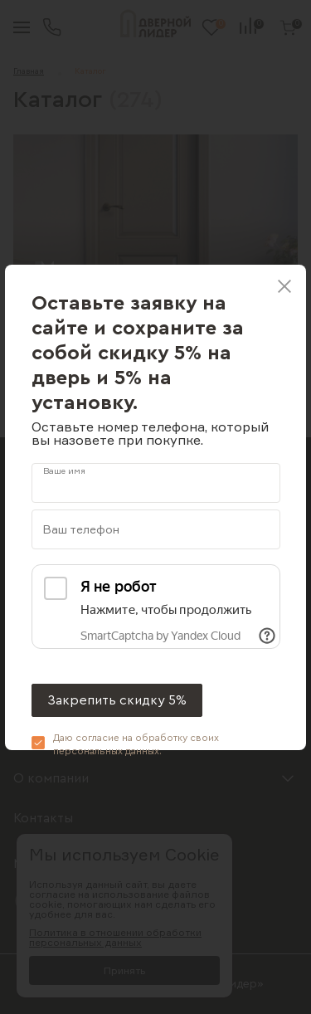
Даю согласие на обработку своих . (136, 744)
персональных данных (106, 751)
